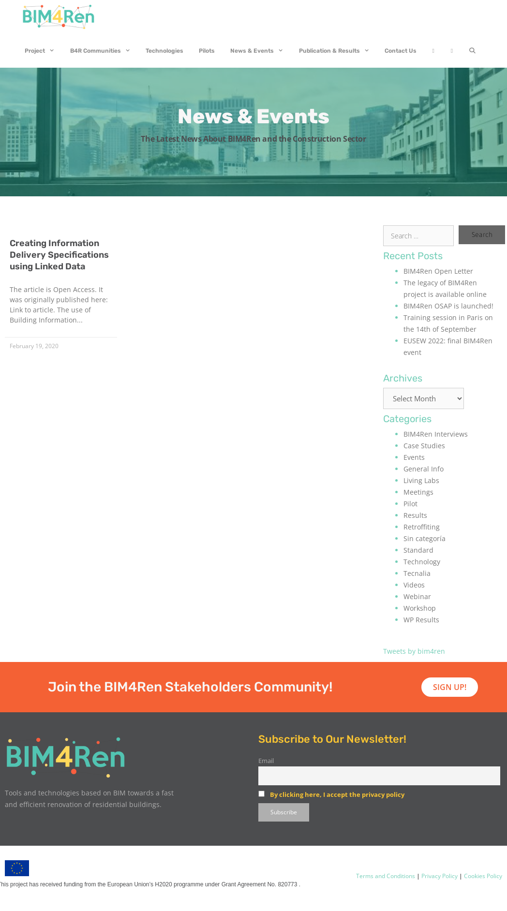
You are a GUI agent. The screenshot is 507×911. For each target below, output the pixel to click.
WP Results (421, 619)
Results (415, 515)
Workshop (419, 608)
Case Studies (424, 445)
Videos (414, 584)
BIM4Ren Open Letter (438, 271)
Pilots (207, 50)
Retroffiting (421, 526)
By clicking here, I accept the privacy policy (337, 794)
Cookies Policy (482, 876)
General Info (423, 468)
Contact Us (401, 50)
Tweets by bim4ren (414, 651)
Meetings (418, 492)
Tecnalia (417, 573)
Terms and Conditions (385, 876)
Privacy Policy (439, 876)
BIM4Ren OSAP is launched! (448, 305)
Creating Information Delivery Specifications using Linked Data (59, 255)
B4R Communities (104, 51)
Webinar (417, 596)
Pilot (410, 503)
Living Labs (421, 480)
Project (43, 51)
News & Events (260, 51)
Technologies (164, 50)
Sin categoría (424, 538)
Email (266, 761)
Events (414, 457)
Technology (421, 561)
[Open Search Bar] (472, 51)
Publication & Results (338, 51)
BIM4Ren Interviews (435, 434)
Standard (418, 550)
